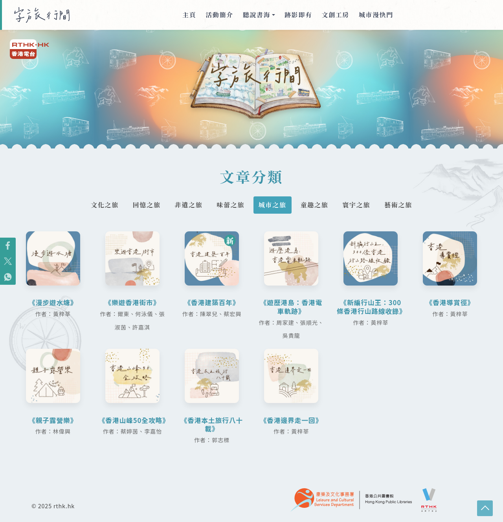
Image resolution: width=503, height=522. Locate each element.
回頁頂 (485, 508)
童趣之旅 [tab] (316, 205)
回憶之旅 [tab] (143, 205)
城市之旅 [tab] (273, 205)
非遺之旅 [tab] (186, 205)
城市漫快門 (376, 14)
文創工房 (335, 14)
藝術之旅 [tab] (402, 205)
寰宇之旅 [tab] (359, 205)
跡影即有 (298, 14)
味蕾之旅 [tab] (229, 205)
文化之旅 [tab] (100, 205)
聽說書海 (256, 14)
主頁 (189, 14)
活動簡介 (219, 14)
